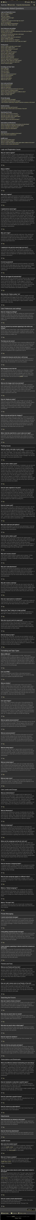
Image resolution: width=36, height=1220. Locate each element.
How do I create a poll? (6, 50)
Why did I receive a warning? (7, 57)
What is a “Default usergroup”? (8, 93)
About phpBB (12, 1150)
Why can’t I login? (5, 19)
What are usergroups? (6, 87)
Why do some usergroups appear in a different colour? (13, 91)
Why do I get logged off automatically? (9, 23)
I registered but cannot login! (7, 17)
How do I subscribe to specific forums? (9, 127)
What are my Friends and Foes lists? (9, 107)
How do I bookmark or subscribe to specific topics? (12, 125)
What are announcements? (7, 75)
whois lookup (4, 1178)
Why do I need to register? (7, 13)
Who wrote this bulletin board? (8, 139)
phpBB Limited (9, 1147)
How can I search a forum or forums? (9, 113)
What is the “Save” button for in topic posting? (11, 60)
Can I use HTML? (5, 69)
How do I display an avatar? (7, 38)
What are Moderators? (6, 86)
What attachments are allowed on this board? (11, 133)
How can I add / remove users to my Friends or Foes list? (14, 108)
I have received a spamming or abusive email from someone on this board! (18, 102)
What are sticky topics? (6, 76)
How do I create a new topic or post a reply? (11, 46)
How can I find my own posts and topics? (10, 119)
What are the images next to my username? (11, 37)
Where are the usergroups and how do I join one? (12, 88)
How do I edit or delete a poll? (8, 53)
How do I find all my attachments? (8, 134)
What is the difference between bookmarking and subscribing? (15, 124)
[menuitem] (5, 2)
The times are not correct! (7, 32)
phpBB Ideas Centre (6, 1161)
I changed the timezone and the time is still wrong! (12, 34)
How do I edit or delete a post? (8, 47)
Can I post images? (5, 72)
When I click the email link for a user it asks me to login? (13, 41)
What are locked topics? (6, 78)
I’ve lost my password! (6, 22)
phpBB (21, 376)
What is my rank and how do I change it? (10, 39)
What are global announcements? (8, 74)
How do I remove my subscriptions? (9, 128)
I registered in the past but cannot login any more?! (12, 20)
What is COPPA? (5, 15)
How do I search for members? (8, 117)
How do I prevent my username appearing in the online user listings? (16, 31)
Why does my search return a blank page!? (10, 116)
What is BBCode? (5, 68)
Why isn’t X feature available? (7, 141)
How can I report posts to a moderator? (10, 59)
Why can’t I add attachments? (7, 56)
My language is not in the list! (7, 35)
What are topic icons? (6, 79)
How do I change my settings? (8, 29)
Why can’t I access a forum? (7, 54)
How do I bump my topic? (6, 63)
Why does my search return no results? (10, 115)
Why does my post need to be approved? (10, 61)
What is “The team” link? (6, 94)
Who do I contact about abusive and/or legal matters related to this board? (18, 142)
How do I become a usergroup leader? (9, 90)
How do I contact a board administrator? (10, 144)
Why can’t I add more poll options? (9, 51)
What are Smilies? (5, 71)
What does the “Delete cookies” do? (9, 25)
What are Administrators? (6, 84)
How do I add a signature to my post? (9, 49)
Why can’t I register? (5, 16)
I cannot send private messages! (8, 99)
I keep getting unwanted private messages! (10, 100)
